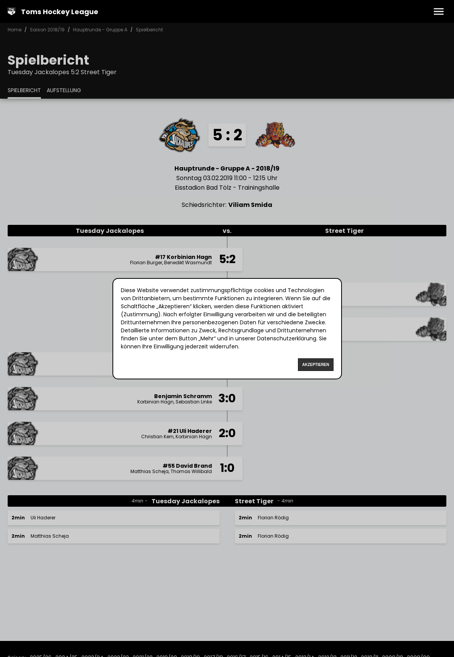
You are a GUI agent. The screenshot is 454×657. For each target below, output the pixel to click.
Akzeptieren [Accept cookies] (315, 365)
